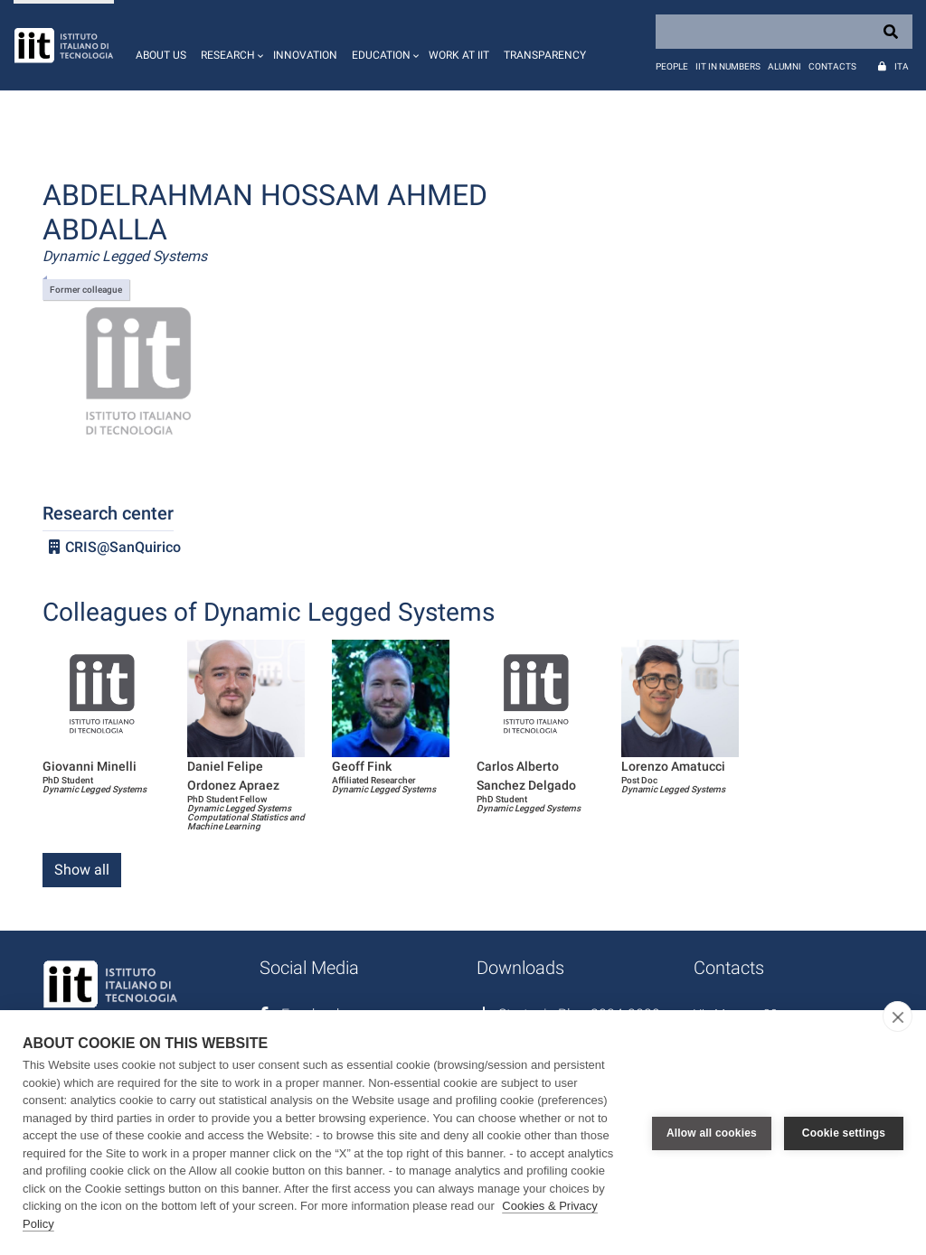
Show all (81, 869)
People (672, 66)
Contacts (832, 66)
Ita (901, 66)
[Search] (784, 31)
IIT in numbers (728, 66)
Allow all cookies (711, 1133)
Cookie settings (843, 1133)
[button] (230, 45)
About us (161, 55)
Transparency (545, 55)
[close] (897, 1016)
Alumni (784, 66)
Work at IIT (459, 55)
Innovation (305, 55)
